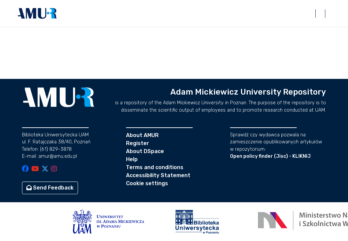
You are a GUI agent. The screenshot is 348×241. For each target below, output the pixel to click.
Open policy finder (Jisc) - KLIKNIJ (270, 156)
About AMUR (142, 135)
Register (137, 143)
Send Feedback (50, 188)
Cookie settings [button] (147, 183)
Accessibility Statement (158, 175)
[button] (37, 13)
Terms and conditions (154, 167)
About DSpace (145, 151)
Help (132, 159)
